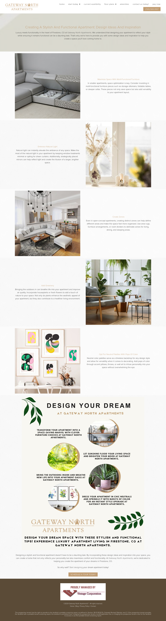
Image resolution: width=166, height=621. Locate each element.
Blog (77, 606)
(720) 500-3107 (152, 9)
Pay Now (157, 4)
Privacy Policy (84, 606)
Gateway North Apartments (79, 32)
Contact (93, 606)
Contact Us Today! (141, 4)
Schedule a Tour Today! (83, 574)
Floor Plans (110, 4)
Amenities (124, 4)
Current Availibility (92, 4)
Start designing (76, 567)
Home (62, 4)
